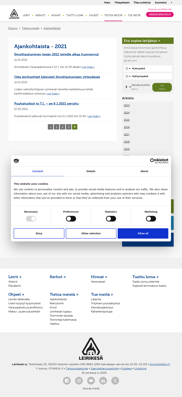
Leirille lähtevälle (19, 299)
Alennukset (98, 281)
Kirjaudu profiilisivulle (160, 9)
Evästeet (126, 368)
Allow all (143, 233)
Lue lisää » (88, 67)
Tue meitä (134, 15)
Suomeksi (161, 2)
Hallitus (54, 323)
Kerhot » (58, 276)
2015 (127, 119)
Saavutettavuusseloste (105, 368)
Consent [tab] (37, 171)
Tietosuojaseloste (77, 368)
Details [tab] (91, 171)
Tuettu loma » (145, 276)
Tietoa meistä (113, 15)
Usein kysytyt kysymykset (24, 303)
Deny (39, 233)
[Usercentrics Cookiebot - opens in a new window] (152, 161)
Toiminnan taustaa (61, 315)
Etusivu (12, 28)
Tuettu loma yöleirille (145, 281)
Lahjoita (96, 299)
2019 (127, 149)
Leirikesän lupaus (60, 311)
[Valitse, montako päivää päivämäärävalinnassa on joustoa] (128, 87)
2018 (127, 141)
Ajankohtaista (52, 28)
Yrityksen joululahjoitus (105, 303)
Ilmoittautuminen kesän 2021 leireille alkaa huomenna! (56, 54)
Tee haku (162, 87)
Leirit (26, 15)
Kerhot (41, 15)
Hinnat (56, 15)
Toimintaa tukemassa (63, 319)
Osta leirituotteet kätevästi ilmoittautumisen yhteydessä (57, 77)
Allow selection (91, 233)
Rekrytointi (57, 303)
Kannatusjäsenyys (102, 307)
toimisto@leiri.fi (160, 364)
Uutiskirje (140, 368)
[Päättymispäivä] (148, 76)
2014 (127, 112)
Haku (107, 2)
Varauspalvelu (160, 14)
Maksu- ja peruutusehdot (24, 311)
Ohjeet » (16, 294)
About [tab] (144, 171)
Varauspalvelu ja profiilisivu (25, 307)
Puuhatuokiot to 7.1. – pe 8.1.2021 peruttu (46, 103)
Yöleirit (12, 281)
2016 (127, 127)
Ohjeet (94, 15)
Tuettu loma (74, 15)
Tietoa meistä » (64, 294)
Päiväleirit (14, 285)
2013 (127, 105)
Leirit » (15, 276)
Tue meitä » (102, 294)
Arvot (53, 307)
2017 (126, 134)
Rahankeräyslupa (101, 311)
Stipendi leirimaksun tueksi (149, 285)
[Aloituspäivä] (148, 69)
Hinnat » (99, 276)
